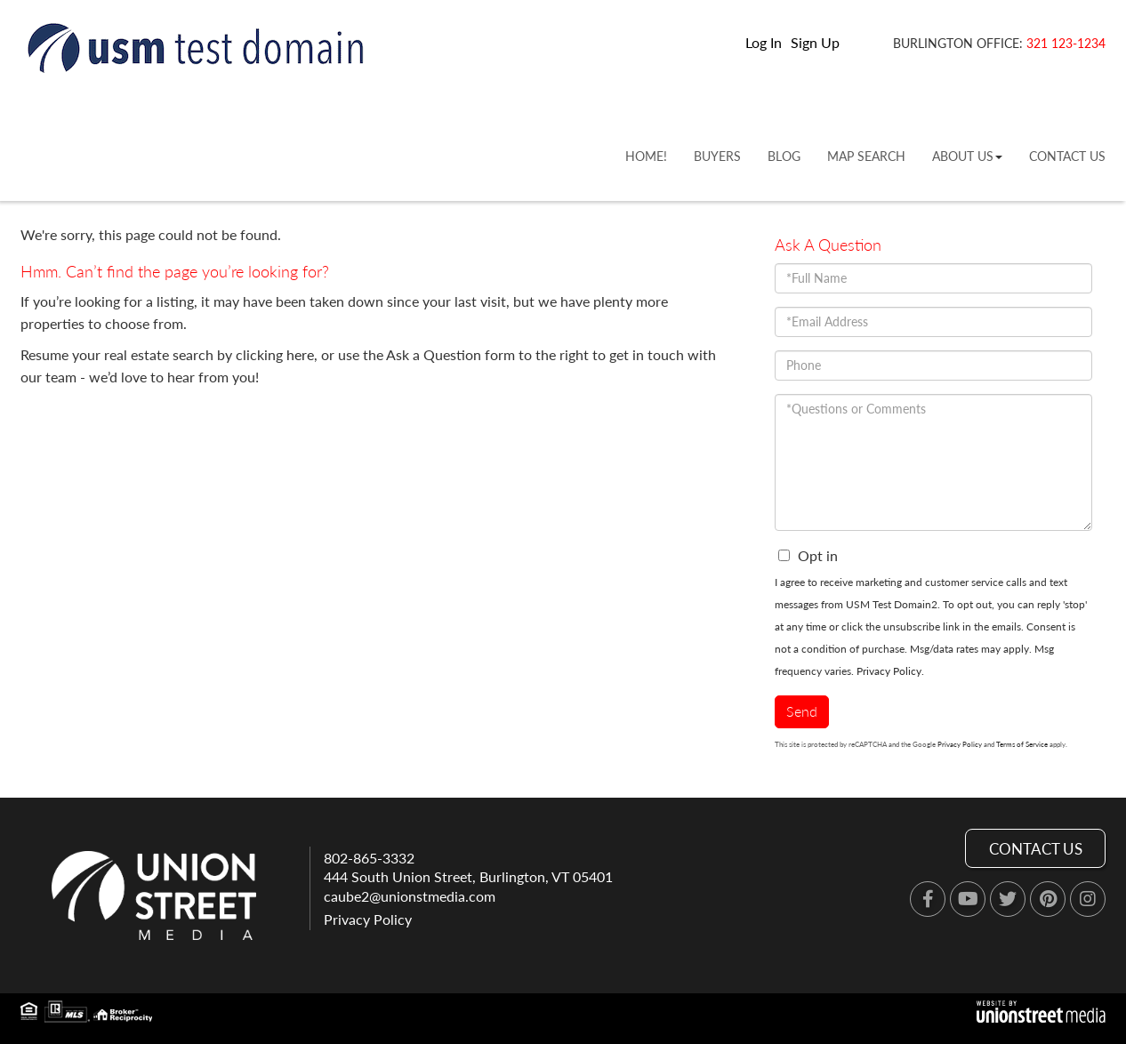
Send (801, 711)
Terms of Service (1022, 744)
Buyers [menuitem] (717, 156)
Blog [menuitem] (784, 156)
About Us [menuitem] (967, 156)
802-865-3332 (369, 857)
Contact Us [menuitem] (1067, 156)
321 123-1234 (1066, 43)
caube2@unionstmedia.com (409, 895)
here (300, 354)
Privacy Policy (889, 671)
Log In (763, 42)
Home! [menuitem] (646, 156)
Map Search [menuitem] (866, 156)
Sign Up (815, 42)
